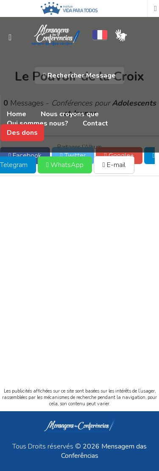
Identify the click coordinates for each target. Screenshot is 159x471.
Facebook (25, 155)
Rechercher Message (79, 75)
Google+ (119, 155)
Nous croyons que (70, 114)
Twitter (73, 155)
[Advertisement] (79, 289)
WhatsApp (65, 165)
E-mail (114, 165)
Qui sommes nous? (37, 123)
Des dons (22, 132)
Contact (95, 123)
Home (16, 114)
